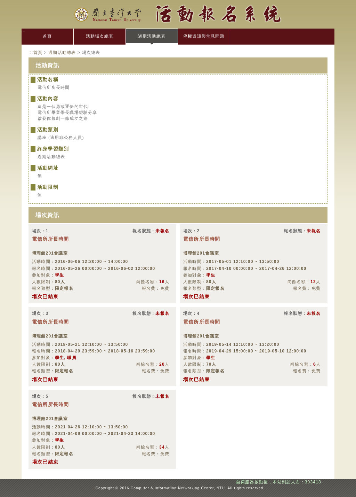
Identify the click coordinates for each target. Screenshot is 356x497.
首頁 (47, 36)
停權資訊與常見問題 (204, 36)
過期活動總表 (151, 36)
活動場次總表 (99, 36)
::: (24, 30)
